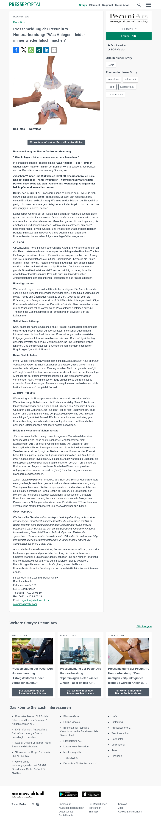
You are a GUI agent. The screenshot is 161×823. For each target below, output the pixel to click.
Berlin (111, 65)
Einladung (117, 722)
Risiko (111, 87)
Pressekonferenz (121, 727)
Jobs (121, 808)
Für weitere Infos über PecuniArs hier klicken (56, 142)
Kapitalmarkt (128, 87)
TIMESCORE (70, 758)
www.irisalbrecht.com (25, 604)
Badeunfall (118, 739)
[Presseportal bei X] (32, 804)
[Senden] (54, 50)
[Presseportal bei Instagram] (36, 804)
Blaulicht (94, 5)
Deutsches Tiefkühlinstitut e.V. (80, 763)
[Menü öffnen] (149, 5)
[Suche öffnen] (139, 5)
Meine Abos (122, 5)
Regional (107, 5)
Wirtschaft (130, 79)
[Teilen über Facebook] (16, 50)
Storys (83, 5)
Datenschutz (66, 811)
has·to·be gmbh (72, 752)
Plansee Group (71, 716)
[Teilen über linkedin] (46, 50)
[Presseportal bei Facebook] (28, 804)
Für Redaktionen (98, 804)
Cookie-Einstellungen (130, 811)
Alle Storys (129, 28)
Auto (114, 750)
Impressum (65, 804)
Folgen (128, 36)
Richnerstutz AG (72, 741)
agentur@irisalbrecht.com (35, 600)
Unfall (115, 716)
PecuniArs (19, 22)
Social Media (66, 815)
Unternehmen (115, 94)
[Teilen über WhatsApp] (31, 50)
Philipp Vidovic (71, 722)
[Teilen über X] (24, 50)
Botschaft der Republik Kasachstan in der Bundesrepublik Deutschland (79, 731)
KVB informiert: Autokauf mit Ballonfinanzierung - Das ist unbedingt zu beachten (29, 733)
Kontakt (122, 804)
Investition (113, 79)
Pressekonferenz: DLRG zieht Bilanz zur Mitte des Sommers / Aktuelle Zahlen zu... (30, 720)
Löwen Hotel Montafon (76, 746)
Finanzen (117, 756)
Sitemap (93, 811)
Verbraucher (118, 744)
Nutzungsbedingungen (71, 808)
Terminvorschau (120, 733)
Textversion (95, 808)
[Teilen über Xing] (39, 50)
